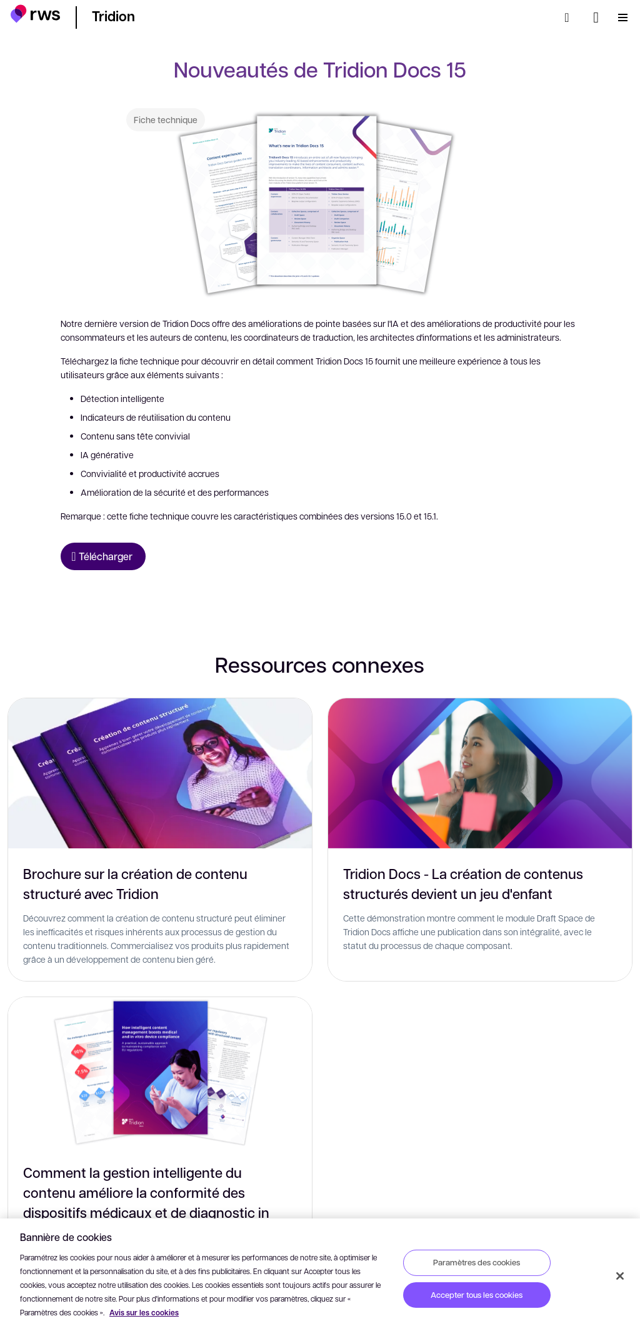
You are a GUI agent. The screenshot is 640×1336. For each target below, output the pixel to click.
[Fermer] (620, 1276)
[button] (35, 15)
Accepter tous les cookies (476, 1294)
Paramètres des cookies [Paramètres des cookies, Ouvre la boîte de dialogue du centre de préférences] (476, 1262)
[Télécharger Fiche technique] (103, 556)
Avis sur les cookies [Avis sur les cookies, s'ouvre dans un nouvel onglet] (144, 1312)
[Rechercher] (570, 18)
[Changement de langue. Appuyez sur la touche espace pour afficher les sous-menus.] (596, 18)
